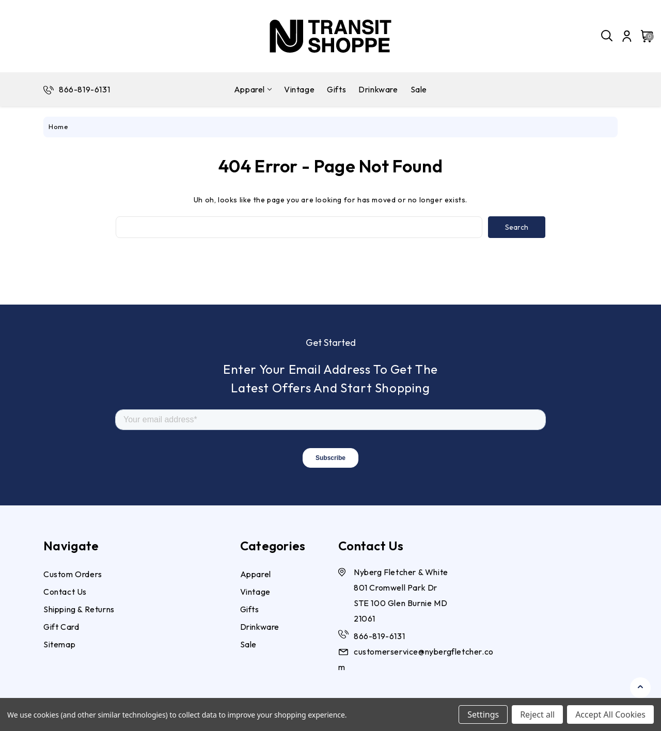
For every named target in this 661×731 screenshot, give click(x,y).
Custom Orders (72, 574)
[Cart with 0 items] (644, 36)
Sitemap (59, 644)
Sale (419, 89)
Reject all (537, 714)
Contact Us (65, 591)
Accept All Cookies (610, 714)
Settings (483, 714)
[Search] (607, 36)
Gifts (336, 89)
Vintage (299, 89)
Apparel (253, 89)
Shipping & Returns (79, 609)
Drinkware (378, 89)
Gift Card (61, 627)
